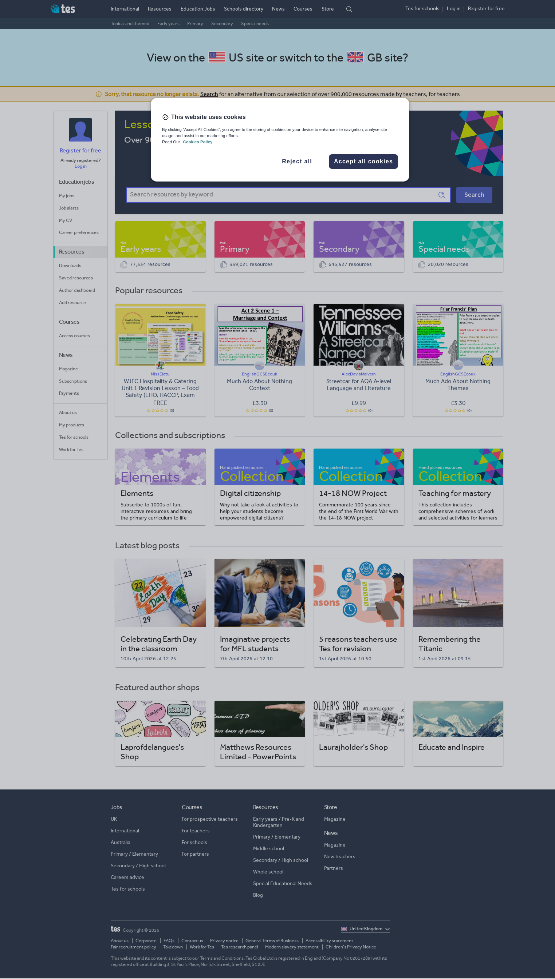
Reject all (297, 161)
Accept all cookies (363, 161)
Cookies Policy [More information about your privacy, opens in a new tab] (197, 142)
